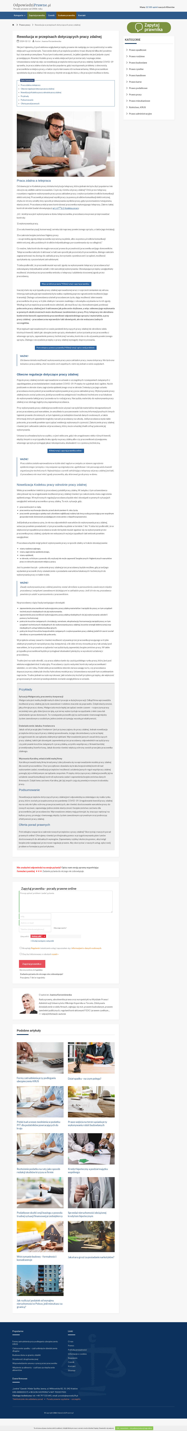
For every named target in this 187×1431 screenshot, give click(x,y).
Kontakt (82, 15)
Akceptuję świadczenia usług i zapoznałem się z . (61, 948)
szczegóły (75, 1411)
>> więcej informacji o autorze (52, 1014)
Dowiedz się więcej (106, 1428)
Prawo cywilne (136, 69)
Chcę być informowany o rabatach (39, 954)
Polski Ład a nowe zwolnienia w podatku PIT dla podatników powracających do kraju (36, 1126)
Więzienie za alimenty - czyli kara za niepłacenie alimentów (33, 1380)
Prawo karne (135, 81)
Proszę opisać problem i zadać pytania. (65, 902)
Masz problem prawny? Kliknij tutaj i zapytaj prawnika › (66, 284)
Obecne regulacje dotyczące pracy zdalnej (37, 89)
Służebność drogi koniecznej (25, 1371)
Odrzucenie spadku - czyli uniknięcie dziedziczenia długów (34, 1361)
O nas (70, 1353)
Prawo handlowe (137, 75)
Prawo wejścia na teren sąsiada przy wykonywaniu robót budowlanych (90, 1124)
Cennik (51, 15)
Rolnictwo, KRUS (137, 107)
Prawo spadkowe (137, 50)
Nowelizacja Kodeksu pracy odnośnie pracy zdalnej (41, 92)
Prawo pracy (23, 25)
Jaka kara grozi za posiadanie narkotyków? (86, 1268)
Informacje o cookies (77, 1365)
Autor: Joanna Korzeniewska (48, 41)
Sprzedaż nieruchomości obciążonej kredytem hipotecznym (89, 1220)
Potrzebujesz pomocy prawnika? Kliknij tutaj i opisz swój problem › (66, 348)
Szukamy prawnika (66, 15)
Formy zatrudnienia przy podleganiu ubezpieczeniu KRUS (38, 1079)
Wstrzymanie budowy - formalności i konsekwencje (39, 1268)
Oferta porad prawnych (30, 104)
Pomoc (71, 1357)
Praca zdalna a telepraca (30, 85)
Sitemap (71, 1382)
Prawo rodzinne (137, 56)
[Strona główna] (13, 25)
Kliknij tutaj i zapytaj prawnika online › (65, 451)
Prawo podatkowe (138, 88)
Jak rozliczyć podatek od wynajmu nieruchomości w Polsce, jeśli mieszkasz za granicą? (37, 1315)
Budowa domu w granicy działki (26, 1367)
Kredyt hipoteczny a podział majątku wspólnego (90, 1172)
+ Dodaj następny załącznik (42, 941)
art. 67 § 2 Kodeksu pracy (66, 208)
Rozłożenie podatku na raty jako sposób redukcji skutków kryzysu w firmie (38, 1174)
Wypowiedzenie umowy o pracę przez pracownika (34, 1375)
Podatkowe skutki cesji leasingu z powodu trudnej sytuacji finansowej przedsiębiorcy (38, 1222)
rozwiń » (55, 954)
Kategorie (19, 15)
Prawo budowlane (138, 62)
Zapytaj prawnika (37, 15)
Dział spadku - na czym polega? (87, 1078)
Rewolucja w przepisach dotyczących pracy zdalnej (56, 25)
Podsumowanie (27, 100)
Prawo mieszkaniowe (139, 100)
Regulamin (35, 948)
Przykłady (25, 96)
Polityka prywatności (77, 1361)
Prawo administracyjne (140, 113)
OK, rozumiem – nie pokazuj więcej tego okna (134, 1428)
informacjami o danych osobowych (86, 948)
